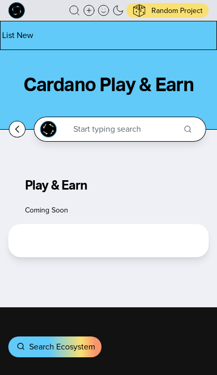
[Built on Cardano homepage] (16, 10)
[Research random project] (167, 10)
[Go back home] (17, 129)
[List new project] (17, 35)
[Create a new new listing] (89, 10)
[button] (74, 10)
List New (17, 35)
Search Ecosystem (55, 347)
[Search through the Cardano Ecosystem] (124, 129)
